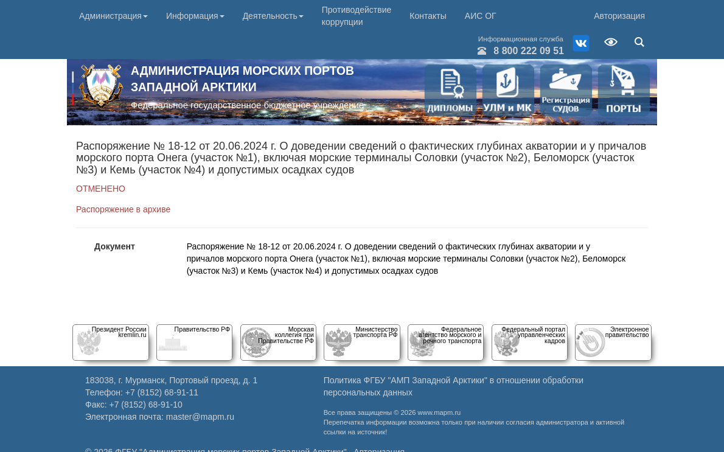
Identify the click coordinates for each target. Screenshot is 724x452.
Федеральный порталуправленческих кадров (533, 334)
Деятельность (273, 16)
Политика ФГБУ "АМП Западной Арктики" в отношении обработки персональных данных (453, 386)
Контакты (427, 16)
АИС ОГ (480, 16)
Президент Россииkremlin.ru (119, 331)
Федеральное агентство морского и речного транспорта (450, 334)
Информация (195, 16)
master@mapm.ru (200, 417)
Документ (114, 246)
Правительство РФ (203, 329)
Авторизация (619, 16)
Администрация (113, 16)
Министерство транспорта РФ (375, 331)
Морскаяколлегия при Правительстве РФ (286, 334)
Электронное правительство (627, 331)
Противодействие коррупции (357, 16)
